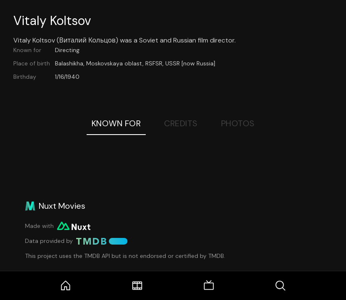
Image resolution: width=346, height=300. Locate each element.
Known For (116, 123)
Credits (181, 123)
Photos (238, 123)
